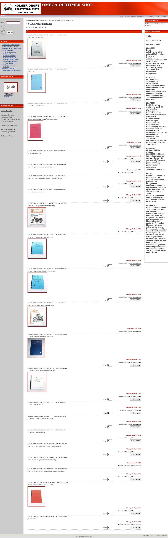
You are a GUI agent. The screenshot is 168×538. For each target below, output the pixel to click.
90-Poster (6, 67)
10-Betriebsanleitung (9, 52)
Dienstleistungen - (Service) (10, 46)
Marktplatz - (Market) (8, 68)
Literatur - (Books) (7, 50)
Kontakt (157, 16)
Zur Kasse (150, 16)
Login (2, 15)
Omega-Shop (43, 20)
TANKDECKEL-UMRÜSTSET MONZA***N (9, 94)
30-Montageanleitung (9, 56)
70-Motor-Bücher (8, 63)
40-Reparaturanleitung (10, 57)
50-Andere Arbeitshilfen (10, 59)
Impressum (146, 535)
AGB (151, 535)
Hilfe (121, 16)
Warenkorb (141, 16)
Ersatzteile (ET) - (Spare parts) (11, 48)
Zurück (164, 16)
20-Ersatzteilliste (8, 54)
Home (134, 16)
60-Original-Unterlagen (10, 61)
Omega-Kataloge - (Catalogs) (11, 70)
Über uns (127, 16)
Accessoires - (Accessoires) (11, 45)
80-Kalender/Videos (9, 65)
